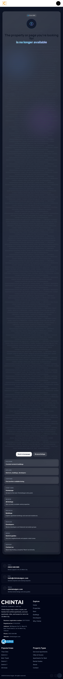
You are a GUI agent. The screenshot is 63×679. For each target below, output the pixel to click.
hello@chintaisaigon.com (18, 578)
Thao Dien (4, 652)
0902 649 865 (13, 567)
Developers (37, 618)
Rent (34, 611)
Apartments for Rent (40, 658)
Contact (35, 668)
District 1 (4, 661)
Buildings (36, 614)
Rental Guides (37, 661)
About (35, 664)
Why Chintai (37, 621)
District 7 (4, 664)
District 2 (4, 655)
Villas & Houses (38, 655)
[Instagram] (55, 675)
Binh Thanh (5, 658)
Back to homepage (24, 454)
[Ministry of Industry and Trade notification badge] (15, 641)
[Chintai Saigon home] (4, 3)
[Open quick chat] (59, 675)
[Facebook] (51, 675)
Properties (36, 608)
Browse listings (40, 454)
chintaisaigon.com (15, 589)
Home (35, 605)
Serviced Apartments (40, 652)
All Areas (4, 668)
